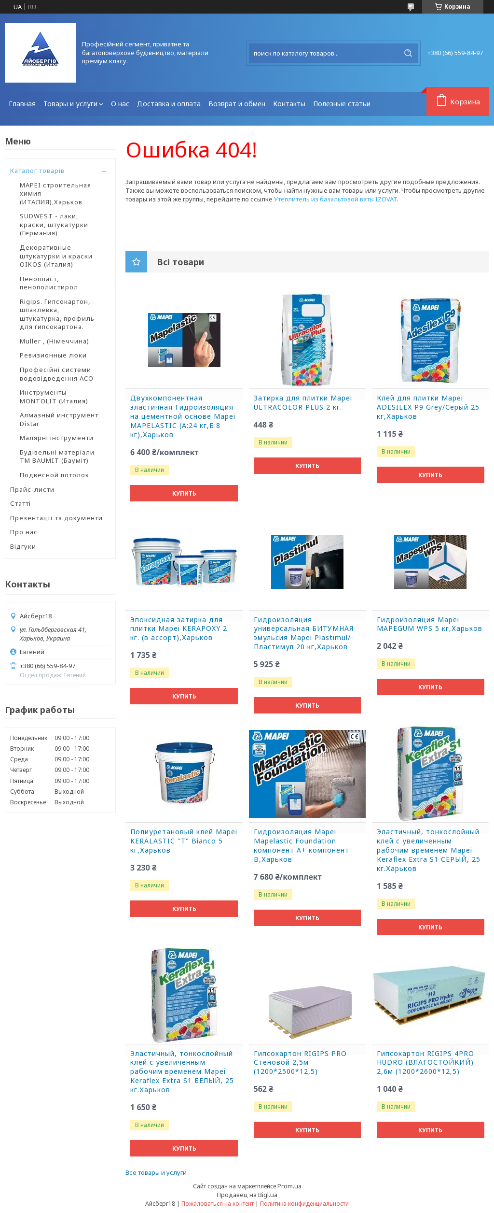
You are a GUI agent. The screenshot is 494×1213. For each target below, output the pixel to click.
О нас (120, 103)
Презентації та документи (56, 518)
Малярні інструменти (57, 437)
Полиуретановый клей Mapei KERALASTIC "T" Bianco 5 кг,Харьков (183, 841)
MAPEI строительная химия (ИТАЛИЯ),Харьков (55, 193)
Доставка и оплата (169, 103)
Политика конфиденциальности (304, 1203)
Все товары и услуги (156, 1172)
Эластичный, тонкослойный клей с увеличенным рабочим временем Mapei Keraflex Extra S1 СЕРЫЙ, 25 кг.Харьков (428, 850)
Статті (20, 503)
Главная (22, 103)
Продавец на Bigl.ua (247, 1194)
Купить (184, 493)
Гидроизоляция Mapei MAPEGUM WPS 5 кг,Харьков (429, 624)
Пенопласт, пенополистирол (49, 283)
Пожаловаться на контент (217, 1203)
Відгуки (23, 546)
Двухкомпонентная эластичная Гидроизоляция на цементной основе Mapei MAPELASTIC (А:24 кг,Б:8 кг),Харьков (182, 416)
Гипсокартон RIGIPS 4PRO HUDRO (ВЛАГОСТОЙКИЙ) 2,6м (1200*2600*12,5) (425, 1062)
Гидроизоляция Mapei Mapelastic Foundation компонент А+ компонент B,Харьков (301, 846)
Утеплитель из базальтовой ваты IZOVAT (335, 199)
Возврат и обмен (236, 103)
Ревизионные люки (53, 355)
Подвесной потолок (54, 475)
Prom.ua (289, 1186)
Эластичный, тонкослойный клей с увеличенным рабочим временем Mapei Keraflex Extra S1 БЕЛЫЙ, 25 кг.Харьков (182, 1072)
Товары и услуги (70, 103)
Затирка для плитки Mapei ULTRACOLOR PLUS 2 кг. (303, 403)
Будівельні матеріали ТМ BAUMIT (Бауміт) (57, 456)
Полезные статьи (341, 103)
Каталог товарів (37, 170)
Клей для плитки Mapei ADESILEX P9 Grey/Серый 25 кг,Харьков (428, 407)
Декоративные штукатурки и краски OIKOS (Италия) (56, 256)
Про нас (24, 532)
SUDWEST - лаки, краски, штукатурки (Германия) (54, 224)
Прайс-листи (32, 489)
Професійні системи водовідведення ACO (57, 374)
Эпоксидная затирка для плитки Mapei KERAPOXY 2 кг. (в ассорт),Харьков (178, 628)
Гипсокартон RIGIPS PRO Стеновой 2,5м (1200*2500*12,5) (300, 1062)
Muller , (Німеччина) (54, 341)
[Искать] (408, 53)
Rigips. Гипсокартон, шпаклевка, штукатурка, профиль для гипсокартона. (57, 314)
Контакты (289, 103)
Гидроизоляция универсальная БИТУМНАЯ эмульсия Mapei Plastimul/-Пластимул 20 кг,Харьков (304, 633)
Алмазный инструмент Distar (59, 419)
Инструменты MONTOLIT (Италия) (54, 396)
